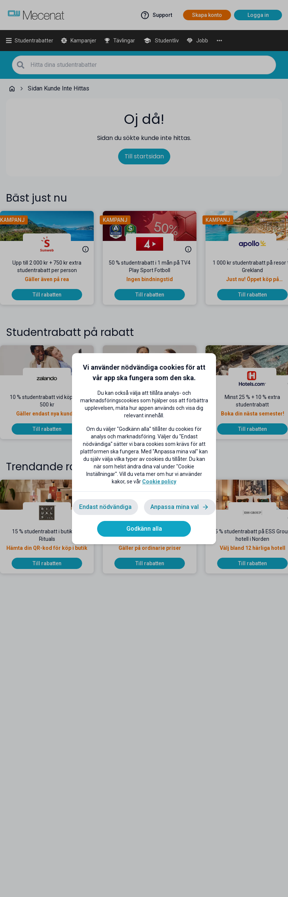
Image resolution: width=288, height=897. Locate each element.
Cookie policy (159, 482)
